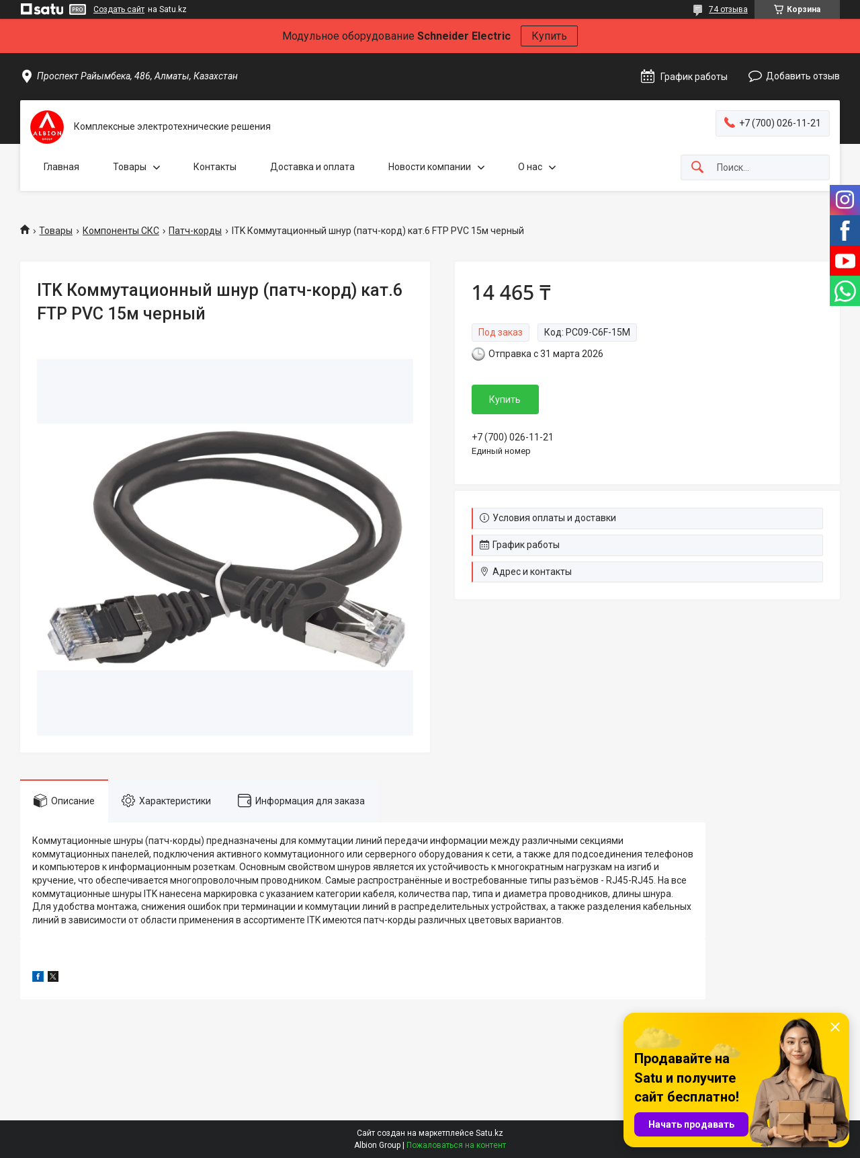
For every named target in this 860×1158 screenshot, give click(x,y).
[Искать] (697, 167)
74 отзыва (728, 9)
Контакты (215, 166)
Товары (129, 166)
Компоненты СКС (121, 230)
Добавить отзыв (803, 76)
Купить (549, 36)
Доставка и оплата (312, 166)
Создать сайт (118, 9)
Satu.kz (489, 1133)
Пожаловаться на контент (456, 1145)
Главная (61, 166)
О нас (530, 166)
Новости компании (429, 166)
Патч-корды (195, 230)
